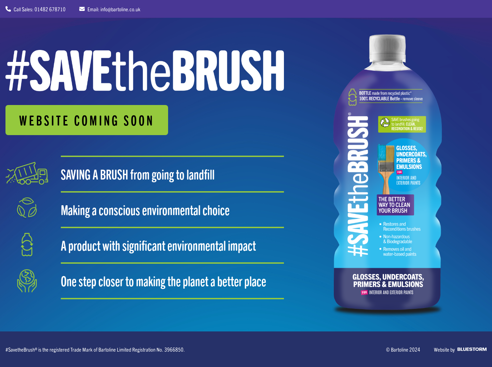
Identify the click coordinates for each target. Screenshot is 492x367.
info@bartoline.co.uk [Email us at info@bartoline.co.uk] (120, 8)
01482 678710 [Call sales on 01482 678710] (50, 8)
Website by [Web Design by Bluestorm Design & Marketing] (460, 349)
